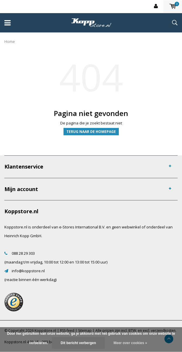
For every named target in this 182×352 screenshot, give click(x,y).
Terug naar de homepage (91, 131)
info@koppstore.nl (28, 270)
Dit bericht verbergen (78, 343)
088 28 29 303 (23, 253)
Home (9, 41)
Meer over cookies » (130, 343)
